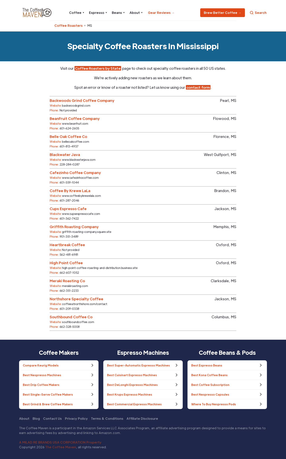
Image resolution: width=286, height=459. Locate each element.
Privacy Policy (76, 418)
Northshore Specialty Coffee (76, 298)
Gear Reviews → (161, 13)
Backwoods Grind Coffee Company (82, 100)
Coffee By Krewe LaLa (70, 190)
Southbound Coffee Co (71, 317)
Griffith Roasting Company (74, 226)
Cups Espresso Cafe (68, 208)
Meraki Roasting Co (67, 280)
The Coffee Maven (60, 447)
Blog (36, 418)
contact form (198, 87)
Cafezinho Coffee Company (75, 172)
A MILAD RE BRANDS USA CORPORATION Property (60, 442)
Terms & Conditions (107, 418)
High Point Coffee (66, 262)
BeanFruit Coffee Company (75, 118)
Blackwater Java (65, 154)
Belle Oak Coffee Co (68, 136)
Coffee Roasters (68, 25)
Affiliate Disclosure (142, 418)
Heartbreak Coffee (67, 244)
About (24, 418)
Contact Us (52, 418)
